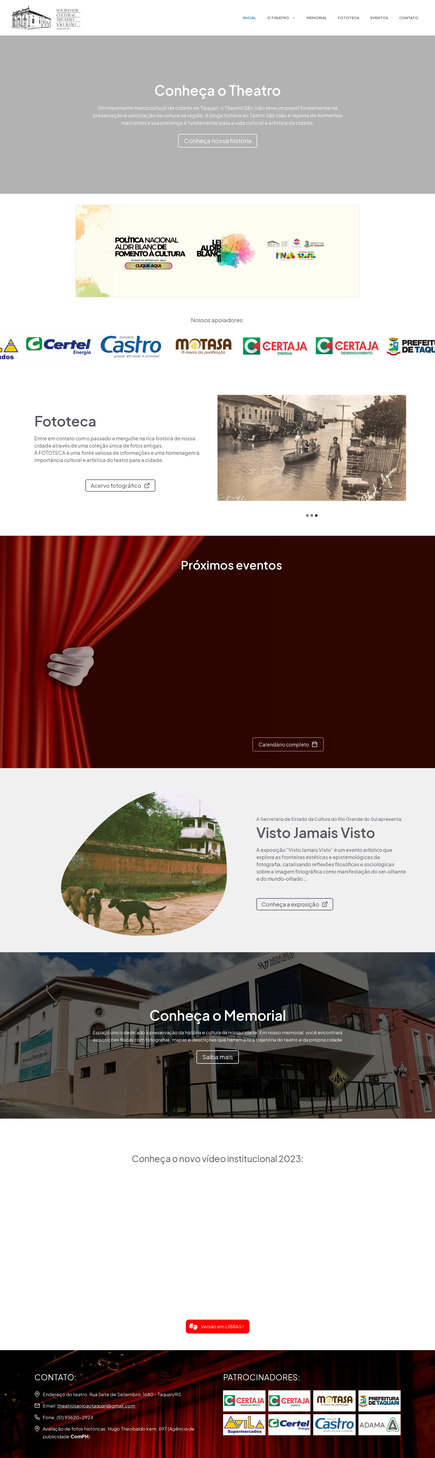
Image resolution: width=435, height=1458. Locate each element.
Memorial (317, 18)
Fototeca (348, 18)
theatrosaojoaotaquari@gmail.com (96, 1406)
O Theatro (284, 17)
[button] (217, 1326)
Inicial (249, 18)
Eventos (379, 18)
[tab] (307, 515)
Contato (408, 18)
